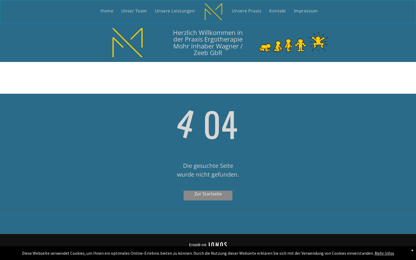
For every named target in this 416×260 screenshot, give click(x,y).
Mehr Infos (384, 253)
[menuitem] (107, 11)
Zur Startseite (208, 194)
